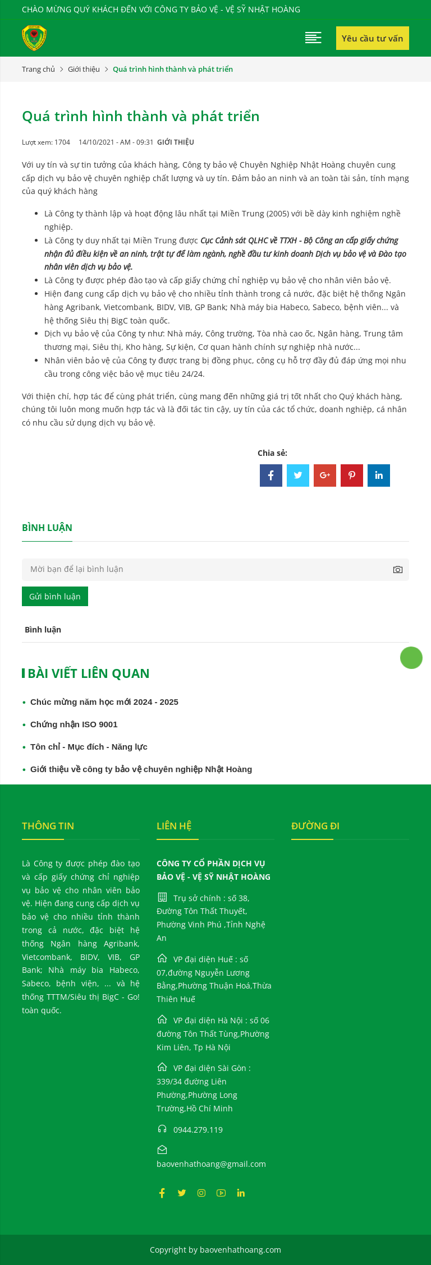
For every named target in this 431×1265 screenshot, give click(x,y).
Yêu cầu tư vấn (373, 38)
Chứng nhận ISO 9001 (74, 724)
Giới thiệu (84, 69)
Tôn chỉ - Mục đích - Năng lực (89, 746)
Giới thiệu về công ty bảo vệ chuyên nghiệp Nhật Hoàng (141, 769)
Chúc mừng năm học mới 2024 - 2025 (104, 702)
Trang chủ (38, 69)
